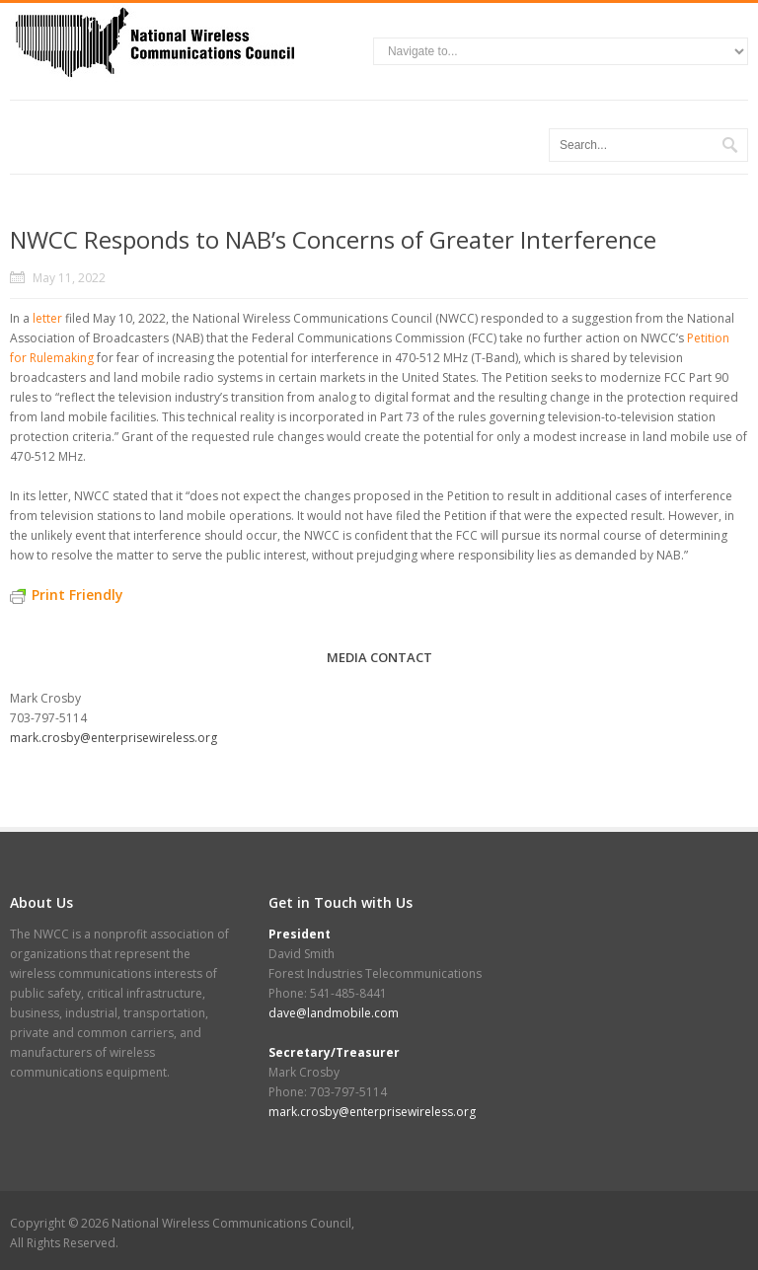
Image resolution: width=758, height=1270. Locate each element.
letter (47, 318)
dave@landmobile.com (333, 1013)
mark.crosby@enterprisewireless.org (113, 737)
